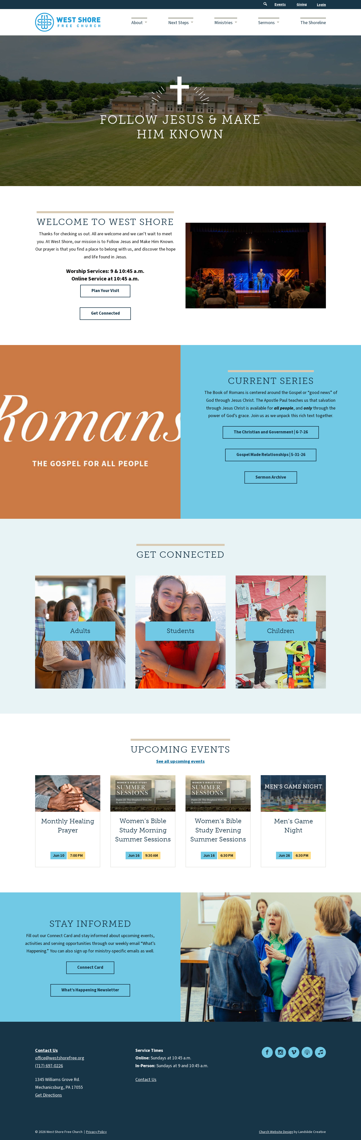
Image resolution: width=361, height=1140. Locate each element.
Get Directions (48, 1095)
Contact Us (145, 1079)
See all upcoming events (180, 761)
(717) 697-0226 (49, 1066)
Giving (302, 4)
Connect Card (90, 967)
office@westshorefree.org (59, 1058)
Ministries (223, 23)
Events (280, 4)
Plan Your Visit (105, 291)
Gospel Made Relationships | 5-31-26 (270, 455)
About (137, 23)
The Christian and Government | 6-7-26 (271, 432)
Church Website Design (276, 1131)
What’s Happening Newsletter (90, 990)
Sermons (266, 23)
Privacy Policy (96, 1132)
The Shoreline (313, 23)
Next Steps (178, 23)
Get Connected (105, 313)
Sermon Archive (270, 477)
